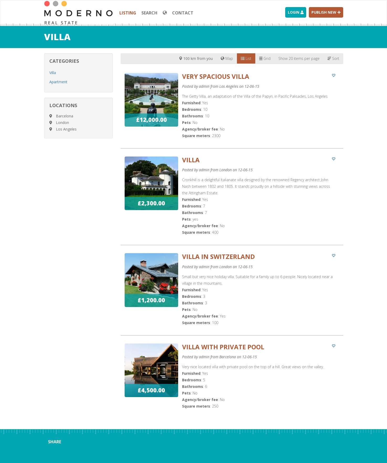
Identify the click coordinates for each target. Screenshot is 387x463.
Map (227, 58)
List (246, 58)
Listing (127, 13)
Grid (265, 58)
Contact (182, 13)
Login (296, 12)
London (62, 122)
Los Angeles (66, 129)
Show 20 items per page (299, 58)
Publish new (326, 12)
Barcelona (64, 115)
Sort (333, 58)
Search (149, 13)
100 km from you (196, 58)
